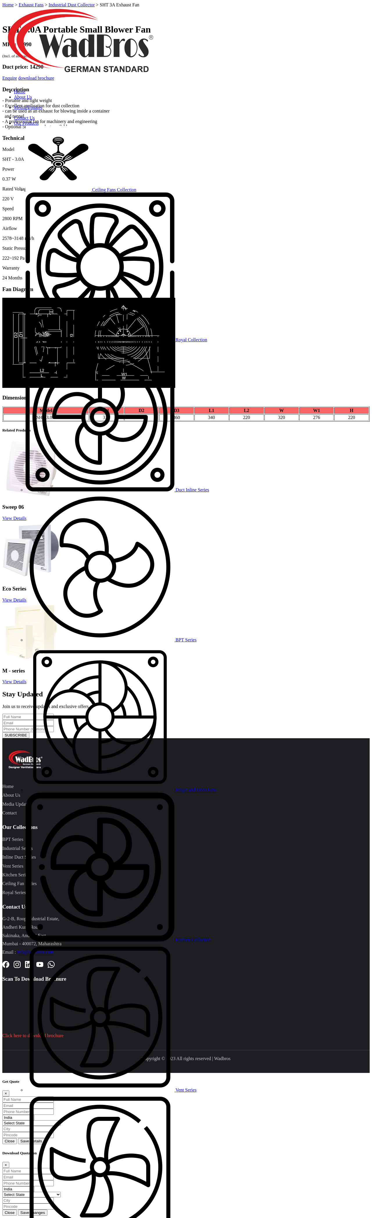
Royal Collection (116, 339)
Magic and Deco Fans (121, 789)
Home (19, 91)
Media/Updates (28, 107)
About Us (23, 96)
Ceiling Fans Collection (81, 189)
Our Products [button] (26, 123)
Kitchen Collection (118, 939)
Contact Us (24, 117)
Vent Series (111, 1089)
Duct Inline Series (117, 489)
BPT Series (111, 639)
